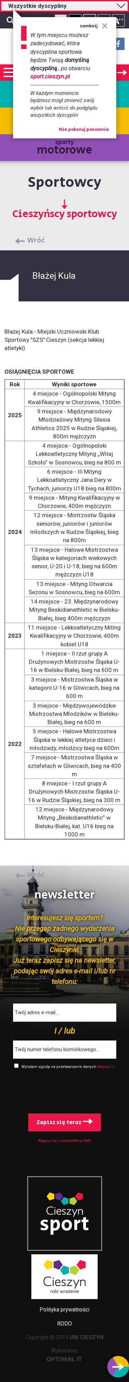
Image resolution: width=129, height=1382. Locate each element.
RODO (64, 1323)
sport (64, 1224)
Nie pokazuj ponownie (84, 130)
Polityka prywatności (64, 1309)
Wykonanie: (64, 1354)
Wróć (36, 241)
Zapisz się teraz (64, 1122)
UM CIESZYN (86, 1337)
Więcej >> (106, 1066)
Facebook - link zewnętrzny (118, 46)
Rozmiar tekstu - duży (118, 20)
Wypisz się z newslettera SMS (64, 1140)
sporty (64, 148)
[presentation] (64, 1089)
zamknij (94, 26)
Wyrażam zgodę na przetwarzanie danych (59, 1066)
